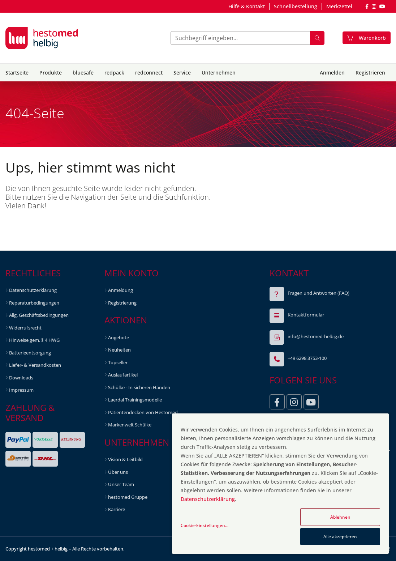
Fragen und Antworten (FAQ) (318, 293)
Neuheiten (119, 350)
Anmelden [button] (332, 72)
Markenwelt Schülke (129, 424)
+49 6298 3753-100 (307, 358)
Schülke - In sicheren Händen (139, 387)
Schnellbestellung (295, 6)
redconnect (149, 72)
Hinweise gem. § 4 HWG (34, 340)
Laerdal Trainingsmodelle (135, 399)
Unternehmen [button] (219, 72)
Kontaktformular (306, 314)
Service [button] (182, 72)
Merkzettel (339, 6)
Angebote (118, 337)
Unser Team (121, 484)
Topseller (118, 362)
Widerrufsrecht (25, 327)
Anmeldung (120, 290)
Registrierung (122, 302)
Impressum (21, 390)
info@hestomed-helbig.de (316, 336)
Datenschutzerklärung (33, 290)
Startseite (17, 72)
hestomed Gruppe (127, 497)
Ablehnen (340, 517)
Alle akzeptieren (340, 537)
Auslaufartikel (123, 374)
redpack (114, 72)
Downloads (21, 377)
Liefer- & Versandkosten (35, 365)
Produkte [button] (50, 72)
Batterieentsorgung (30, 352)
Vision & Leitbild (125, 459)
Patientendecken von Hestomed (143, 412)
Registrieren (370, 72)
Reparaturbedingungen (34, 302)
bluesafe (83, 72)
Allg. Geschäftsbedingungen (39, 315)
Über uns (118, 472)
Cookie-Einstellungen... (204, 525)
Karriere (116, 509)
